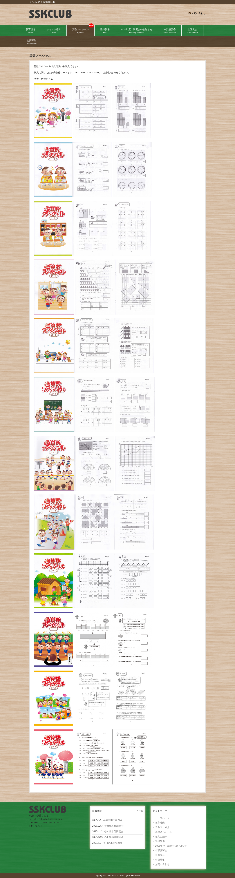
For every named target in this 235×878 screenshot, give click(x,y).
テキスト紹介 (162, 827)
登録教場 (160, 841)
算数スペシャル (163, 831)
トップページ (162, 818)
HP (31, 826)
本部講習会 (161, 850)
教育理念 (160, 822)
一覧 (141, 811)
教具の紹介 (161, 836)
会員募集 (160, 859)
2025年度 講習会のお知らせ (171, 845)
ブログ (38, 826)
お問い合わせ (198, 13)
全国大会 (160, 855)
